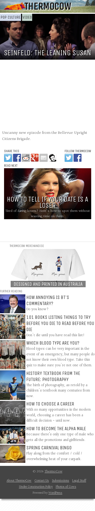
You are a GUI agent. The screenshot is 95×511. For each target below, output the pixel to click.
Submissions (60, 480)
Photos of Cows (66, 486)
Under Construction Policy (36, 486)
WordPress (55, 492)
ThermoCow (47, 6)
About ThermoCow (19, 480)
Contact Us (41, 480)
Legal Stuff (79, 480)
